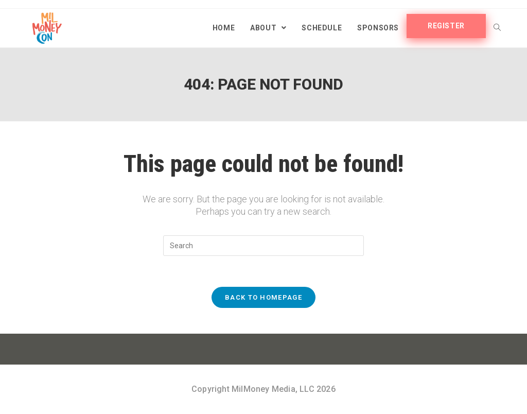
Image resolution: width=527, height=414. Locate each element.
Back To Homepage (263, 297)
